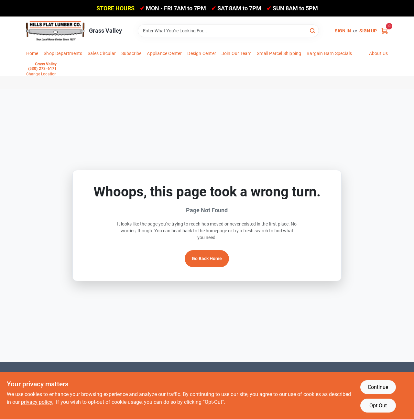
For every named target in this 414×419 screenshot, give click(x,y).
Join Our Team (237, 53)
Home (32, 53)
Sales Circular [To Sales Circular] (102, 53)
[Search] (313, 30)
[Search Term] (228, 30)
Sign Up (368, 30)
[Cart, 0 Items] (384, 31)
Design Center (201, 53)
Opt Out (378, 405)
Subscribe (131, 53)
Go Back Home (207, 258)
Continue (378, 387)
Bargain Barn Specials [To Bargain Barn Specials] (329, 53)
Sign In (343, 30)
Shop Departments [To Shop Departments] (63, 53)
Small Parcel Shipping (279, 53)
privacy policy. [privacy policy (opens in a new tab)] (37, 402)
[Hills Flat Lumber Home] (55, 30)
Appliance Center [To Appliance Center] (164, 53)
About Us (378, 53)
